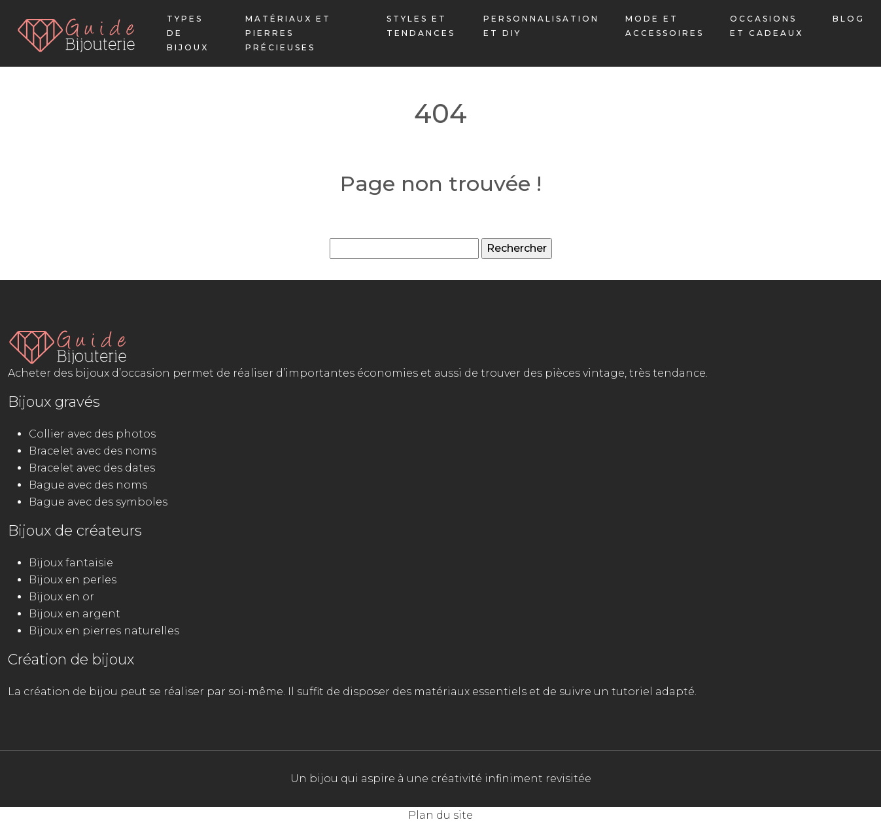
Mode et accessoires (664, 26)
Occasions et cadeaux (766, 26)
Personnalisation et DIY (541, 26)
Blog (849, 19)
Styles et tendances (421, 26)
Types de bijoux (188, 33)
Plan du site (440, 815)
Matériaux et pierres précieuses (288, 33)
